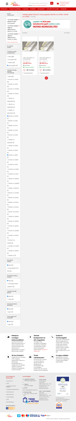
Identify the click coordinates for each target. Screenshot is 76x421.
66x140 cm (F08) (13, 116)
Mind (9, 57)
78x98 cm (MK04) (13, 188)
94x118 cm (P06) (13, 150)
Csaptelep (25, 9)
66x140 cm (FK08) (13, 193)
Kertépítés (63, 9)
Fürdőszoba (4, 9)
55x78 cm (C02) (13, 135)
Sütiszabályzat (10, 392)
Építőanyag (14, 12)
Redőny (10, 62)
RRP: (24, 61)
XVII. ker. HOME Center (38, 5)
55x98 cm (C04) (13, 130)
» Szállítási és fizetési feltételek (11, 386)
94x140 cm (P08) (13, 79)
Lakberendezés (23, 12)
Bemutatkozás (10, 394)
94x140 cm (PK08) (13, 89)
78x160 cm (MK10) (13, 216)
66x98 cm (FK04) (13, 202)
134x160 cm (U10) (13, 174)
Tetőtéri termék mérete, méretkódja (11, 71)
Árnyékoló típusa (10, 260)
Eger (45, 5)
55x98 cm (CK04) (13, 207)
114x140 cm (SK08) (13, 231)
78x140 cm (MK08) (13, 183)
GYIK (7, 399)
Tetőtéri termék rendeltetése (11, 52)
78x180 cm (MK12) (13, 251)
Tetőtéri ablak (5, 12)
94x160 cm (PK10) (13, 94)
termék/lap (67, 33)
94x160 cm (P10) (13, 84)
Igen (9, 312)
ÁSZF (7, 383)
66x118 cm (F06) (13, 121)
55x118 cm (11, 255)
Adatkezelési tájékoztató (12, 389)
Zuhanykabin (40, 9)
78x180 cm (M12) (13, 145)
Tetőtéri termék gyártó (11, 292)
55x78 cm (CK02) (13, 212)
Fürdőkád (32, 9)
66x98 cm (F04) (13, 125)
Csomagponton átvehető (12, 317)
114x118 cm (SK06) (13, 226)
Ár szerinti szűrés (10, 46)
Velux (10, 299)
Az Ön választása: (10, 14)
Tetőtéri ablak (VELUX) (30, 15)
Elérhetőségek (10, 402)
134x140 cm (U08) (13, 169)
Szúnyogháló (12, 65)
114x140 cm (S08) (13, 160)
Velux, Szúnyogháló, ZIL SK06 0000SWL (45, 58)
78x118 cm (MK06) (13, 179)
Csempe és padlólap (14, 9)
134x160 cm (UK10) (13, 246)
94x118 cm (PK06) (13, 221)
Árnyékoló (11, 59)
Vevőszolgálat (10, 397)
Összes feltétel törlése (12, 42)
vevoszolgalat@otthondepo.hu (30, 390)
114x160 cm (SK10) (13, 235)
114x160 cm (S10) (13, 164)
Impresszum (9, 381)
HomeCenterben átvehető (12, 304)
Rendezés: (24, 33)
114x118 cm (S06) (13, 155)
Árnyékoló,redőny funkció (12, 276)
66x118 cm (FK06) (13, 197)
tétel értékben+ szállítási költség (65, 3)
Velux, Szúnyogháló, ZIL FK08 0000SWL (29, 58)
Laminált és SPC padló (52, 9)
